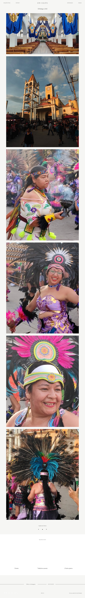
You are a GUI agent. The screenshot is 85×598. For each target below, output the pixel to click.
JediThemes (79, 593)
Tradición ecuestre (42, 568)
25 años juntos (68, 568)
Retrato (18, 2)
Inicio (42, 593)
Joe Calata (42, 3)
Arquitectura (7, 2)
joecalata (51, 584)
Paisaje (79, 2)
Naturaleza (70, 2)
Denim (16, 568)
